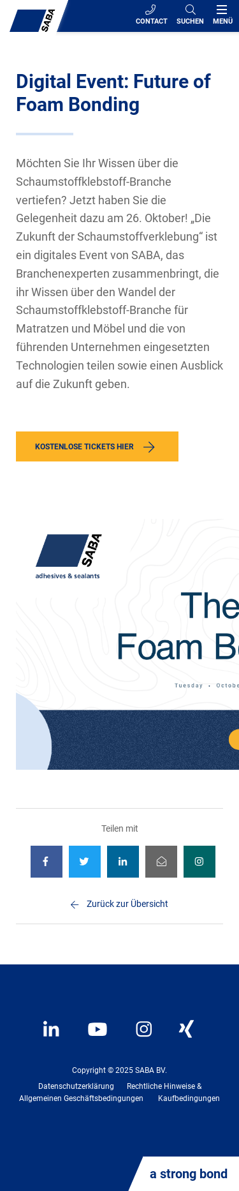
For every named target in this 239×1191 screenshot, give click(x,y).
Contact (152, 15)
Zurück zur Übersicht (127, 904)
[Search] (190, 16)
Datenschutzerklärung (76, 1086)
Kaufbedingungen (189, 1098)
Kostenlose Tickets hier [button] (84, 446)
